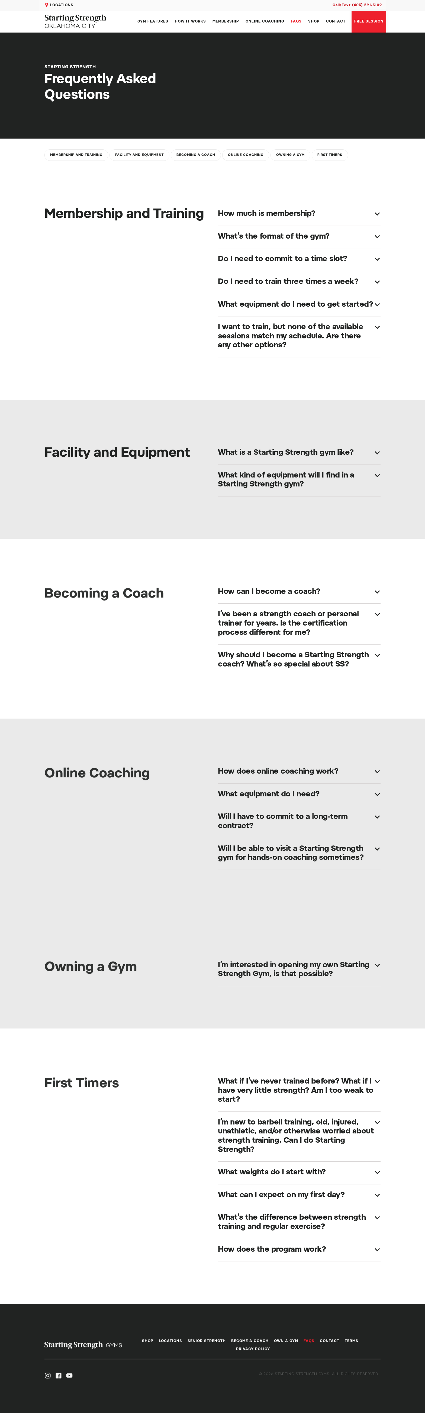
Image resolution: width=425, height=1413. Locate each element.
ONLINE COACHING (265, 21)
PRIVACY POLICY (253, 1353)
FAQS (296, 21)
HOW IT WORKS (190, 21)
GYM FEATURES (152, 21)
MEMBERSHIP (225, 21)
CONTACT (336, 21)
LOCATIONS (61, 5)
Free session (369, 21)
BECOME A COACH (250, 1345)
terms (351, 1345)
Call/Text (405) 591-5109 (357, 5)
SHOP (314, 21)
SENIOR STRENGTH (207, 1345)
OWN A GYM (286, 1345)
